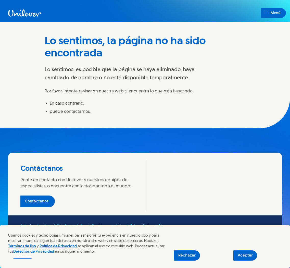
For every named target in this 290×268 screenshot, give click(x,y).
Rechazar (187, 255)
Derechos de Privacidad (33, 252)
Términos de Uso (22, 246)
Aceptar (245, 255)
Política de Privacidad (59, 246)
